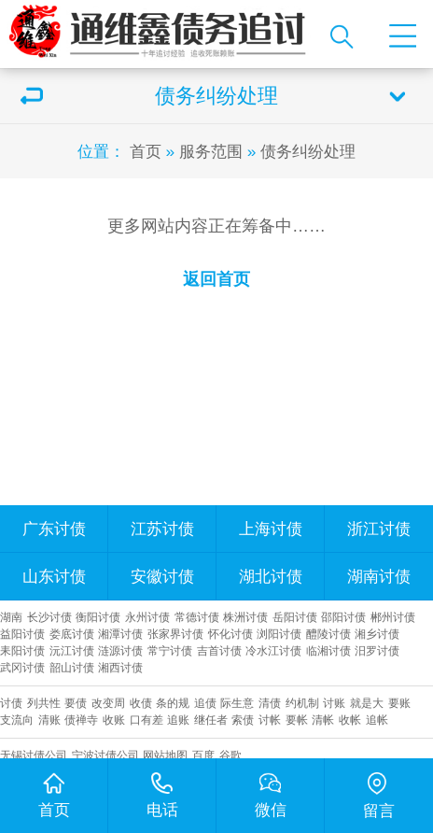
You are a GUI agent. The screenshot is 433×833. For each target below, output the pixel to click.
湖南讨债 (379, 576)
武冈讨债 (22, 667)
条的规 (172, 703)
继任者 (211, 719)
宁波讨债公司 (105, 755)
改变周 (108, 703)
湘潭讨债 (120, 634)
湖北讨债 (270, 576)
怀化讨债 (230, 634)
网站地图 (165, 755)
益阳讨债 (22, 634)
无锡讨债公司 (33, 755)
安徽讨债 (162, 576)
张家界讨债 (175, 634)
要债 (75, 703)
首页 (145, 151)
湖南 (11, 617)
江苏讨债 (162, 528)
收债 (141, 703)
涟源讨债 (120, 650)
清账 (49, 719)
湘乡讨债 (377, 634)
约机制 (302, 703)
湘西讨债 (120, 667)
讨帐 (269, 719)
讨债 (11, 703)
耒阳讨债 (22, 650)
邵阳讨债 (343, 617)
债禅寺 (81, 719)
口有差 (146, 719)
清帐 (323, 719)
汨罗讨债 (377, 650)
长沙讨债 (49, 617)
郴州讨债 (392, 617)
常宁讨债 (169, 650)
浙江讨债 (379, 528)
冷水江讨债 (273, 650)
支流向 (17, 719)
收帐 (350, 719)
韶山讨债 (71, 667)
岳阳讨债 (294, 617)
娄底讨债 (71, 634)
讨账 (334, 703)
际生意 (237, 703)
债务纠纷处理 (308, 151)
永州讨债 (147, 617)
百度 (203, 755)
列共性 (44, 703)
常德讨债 (197, 617)
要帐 (297, 719)
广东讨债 (54, 528)
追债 (205, 703)
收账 (114, 719)
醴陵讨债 (328, 634)
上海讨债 (270, 528)
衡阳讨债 (98, 617)
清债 (269, 703)
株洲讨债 (245, 617)
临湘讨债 (328, 650)
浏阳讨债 (279, 634)
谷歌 (230, 755)
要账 (399, 703)
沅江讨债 (71, 650)
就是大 (367, 703)
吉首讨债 (219, 650)
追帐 (377, 719)
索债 (242, 719)
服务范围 (211, 151)
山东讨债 (54, 576)
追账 (178, 719)
